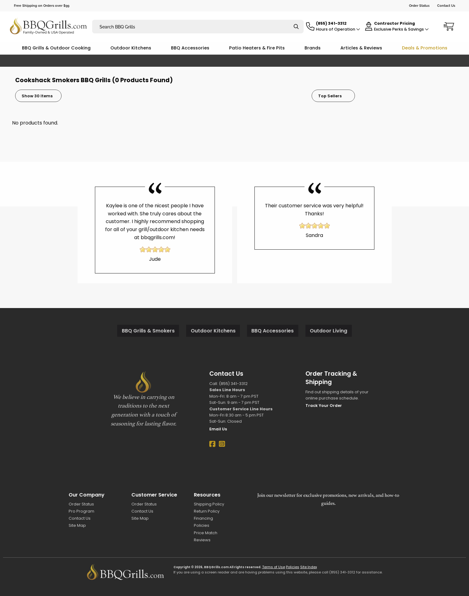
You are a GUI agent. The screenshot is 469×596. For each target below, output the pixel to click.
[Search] (296, 27)
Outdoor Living (328, 330)
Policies (201, 525)
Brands (313, 48)
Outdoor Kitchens (130, 48)
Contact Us (446, 5)
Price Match (205, 532)
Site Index (308, 566)
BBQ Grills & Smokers (148, 330)
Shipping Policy (209, 504)
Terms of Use (273, 566)
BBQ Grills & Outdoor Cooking (56, 48)
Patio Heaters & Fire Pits (257, 48)
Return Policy (207, 511)
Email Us (218, 429)
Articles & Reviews (361, 48)
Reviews (202, 540)
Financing (203, 518)
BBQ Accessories (190, 48)
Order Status (419, 5)
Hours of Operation (338, 29)
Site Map (77, 525)
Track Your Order (323, 405)
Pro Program (81, 511)
